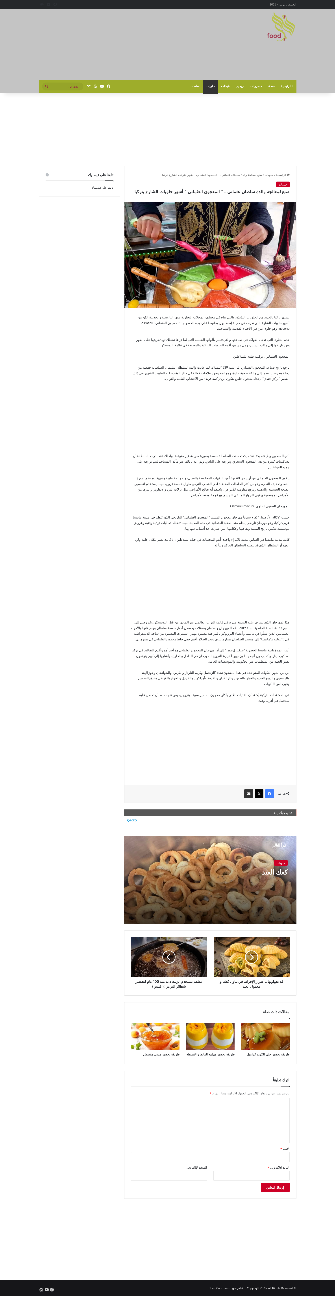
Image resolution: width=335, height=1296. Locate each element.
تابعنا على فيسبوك (102, 187)
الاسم (284, 1149)
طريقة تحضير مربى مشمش (161, 1054)
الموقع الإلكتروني (197, 1167)
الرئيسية (287, 86)
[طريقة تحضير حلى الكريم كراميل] (265, 1036)
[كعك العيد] (210, 880)
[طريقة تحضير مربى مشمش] (155, 1036)
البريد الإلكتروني (279, 1167)
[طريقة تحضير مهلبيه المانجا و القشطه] (210, 1036)
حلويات (210, 86)
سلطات (195, 86)
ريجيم (240, 86)
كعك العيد (275, 872)
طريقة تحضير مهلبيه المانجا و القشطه (210, 1054)
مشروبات (256, 86)
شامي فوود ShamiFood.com (226, 1288)
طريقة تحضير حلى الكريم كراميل (268, 1054)
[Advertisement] (123, 44)
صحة (271, 86)
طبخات (225, 86)
